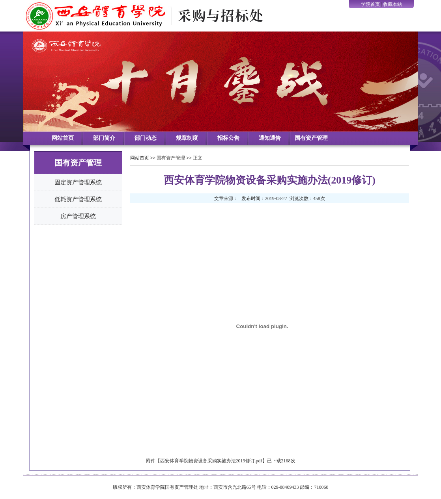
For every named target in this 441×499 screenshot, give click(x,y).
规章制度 (187, 138)
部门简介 (104, 138)
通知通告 (270, 138)
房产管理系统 (78, 216)
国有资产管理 (311, 138)
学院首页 (370, 4)
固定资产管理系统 (78, 182)
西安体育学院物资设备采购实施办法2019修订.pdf (211, 461)
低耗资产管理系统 (78, 199)
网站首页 (63, 138)
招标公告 (228, 138)
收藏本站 (392, 4)
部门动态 (146, 138)
